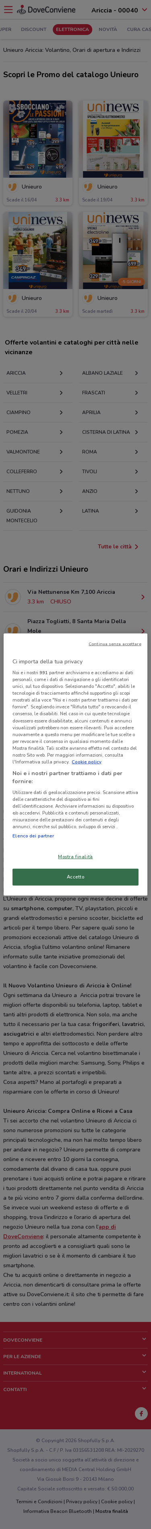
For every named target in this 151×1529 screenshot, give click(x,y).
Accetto (76, 877)
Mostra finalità (75, 856)
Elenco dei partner (33, 835)
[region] (75, 764)
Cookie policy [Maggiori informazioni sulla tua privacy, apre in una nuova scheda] (86, 761)
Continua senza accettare (115, 643)
